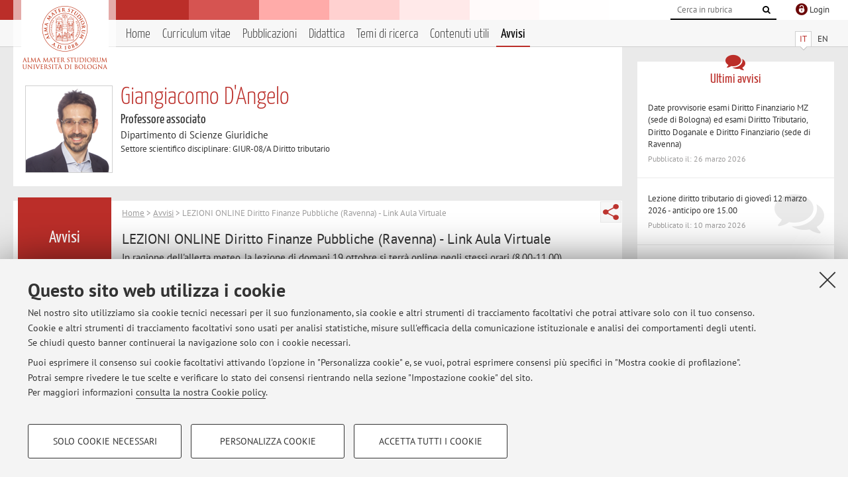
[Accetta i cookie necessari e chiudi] (827, 279)
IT (803, 38)
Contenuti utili (459, 34)
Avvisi (513, 34)
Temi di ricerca (387, 34)
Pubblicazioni (269, 34)
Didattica (326, 34)
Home (138, 34)
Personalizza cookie (268, 441)
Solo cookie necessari (105, 441)
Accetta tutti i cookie (430, 441)
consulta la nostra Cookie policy (201, 392)
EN (823, 38)
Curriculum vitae (196, 34)
